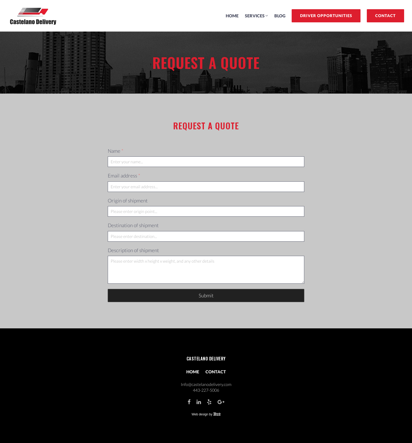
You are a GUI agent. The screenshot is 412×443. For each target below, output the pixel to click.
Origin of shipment (128, 200)
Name (115, 150)
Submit (206, 295)
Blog (279, 15)
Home (232, 15)
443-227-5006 (206, 390)
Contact (385, 15)
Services (255, 15)
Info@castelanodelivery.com (206, 384)
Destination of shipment (133, 225)
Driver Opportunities (326, 15)
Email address (124, 175)
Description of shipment (133, 250)
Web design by (206, 414)
